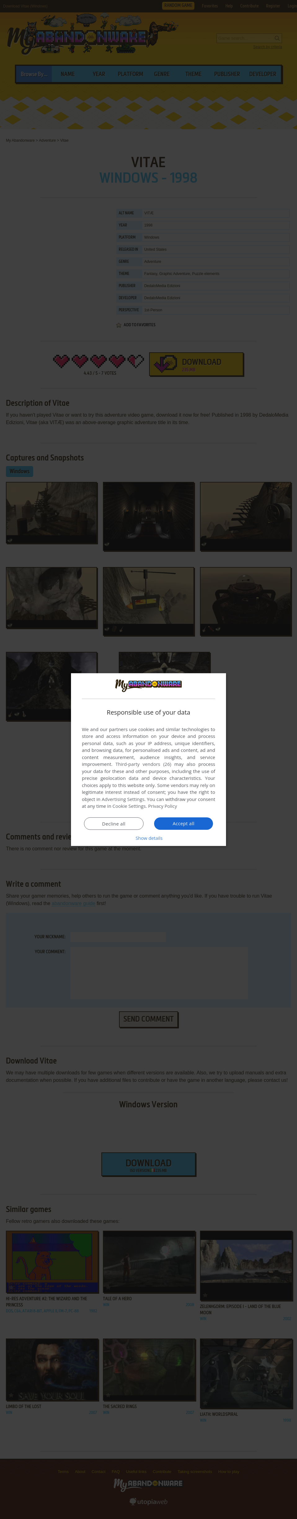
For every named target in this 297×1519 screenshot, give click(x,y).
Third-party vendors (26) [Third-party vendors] (143, 764)
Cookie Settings (129, 806)
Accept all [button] (184, 823)
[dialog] (148, 759)
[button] (148, 838)
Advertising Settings (123, 799)
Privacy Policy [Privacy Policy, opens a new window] (162, 806)
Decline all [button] (114, 824)
